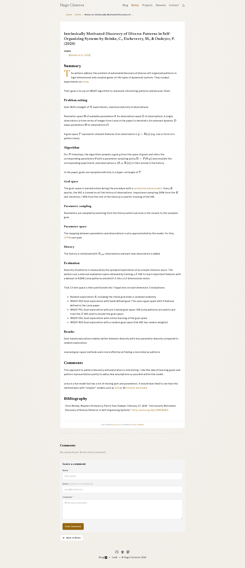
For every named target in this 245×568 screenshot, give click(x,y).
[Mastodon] (128, 552)
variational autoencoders (148, 188)
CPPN (67, 237)
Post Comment (73, 526)
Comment (68, 497)
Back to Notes (72, 537)
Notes (135, 5)
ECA (117, 388)
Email (77, 483)
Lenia (85, 81)
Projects (147, 5)
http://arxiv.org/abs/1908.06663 (150, 410)
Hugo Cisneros (72, 5)
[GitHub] (116, 552)
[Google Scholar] (122, 552)
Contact (174, 5)
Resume (161, 5)
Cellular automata (136, 388)
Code (115, 557)
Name (66, 470)
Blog (125, 5)
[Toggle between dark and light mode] (183, 5)
